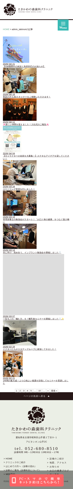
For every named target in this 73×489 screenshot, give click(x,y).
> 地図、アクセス (57, 462)
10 (39, 390)
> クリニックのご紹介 (15, 462)
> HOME (8, 458)
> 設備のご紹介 (55, 458)
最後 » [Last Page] (54, 390)
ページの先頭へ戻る (35, 396)
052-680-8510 (41, 448)
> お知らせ (53, 466)
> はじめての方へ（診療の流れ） (20, 466)
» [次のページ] (48, 390)
